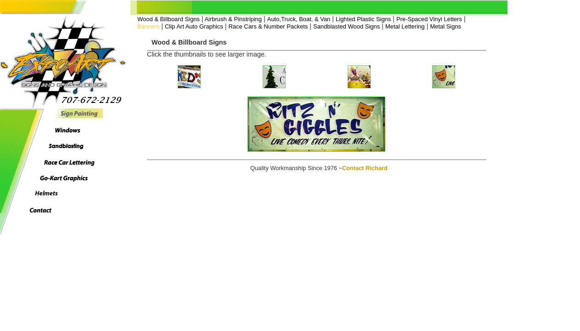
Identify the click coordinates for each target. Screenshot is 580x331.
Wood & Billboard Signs (168, 19)
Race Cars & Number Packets (268, 26)
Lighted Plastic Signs (363, 19)
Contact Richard (365, 168)
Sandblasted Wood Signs (346, 26)
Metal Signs (445, 26)
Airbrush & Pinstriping (232, 19)
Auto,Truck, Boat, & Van (299, 19)
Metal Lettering (405, 26)
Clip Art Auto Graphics (194, 26)
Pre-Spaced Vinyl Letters (429, 19)
